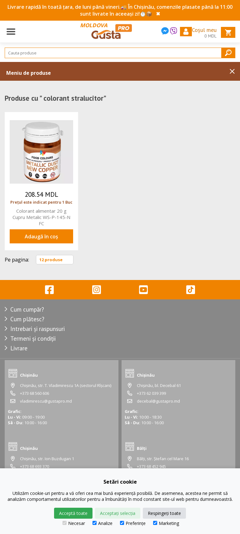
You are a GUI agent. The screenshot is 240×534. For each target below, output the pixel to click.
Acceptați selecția (117, 513)
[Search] (120, 53)
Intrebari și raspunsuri (37, 329)
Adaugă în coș (41, 236)
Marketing (166, 523)
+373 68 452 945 (151, 466)
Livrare (19, 348)
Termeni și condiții (33, 338)
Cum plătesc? (27, 319)
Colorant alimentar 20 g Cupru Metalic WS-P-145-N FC (41, 217)
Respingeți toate (164, 513)
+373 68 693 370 (34, 466)
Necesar (73, 523)
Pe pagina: (17, 259)
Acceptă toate (73, 513)
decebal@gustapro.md (158, 401)
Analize (102, 523)
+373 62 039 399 (151, 393)
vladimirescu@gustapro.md (46, 401)
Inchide (232, 71)
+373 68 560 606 (34, 393)
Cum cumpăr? (27, 309)
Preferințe (133, 523)
